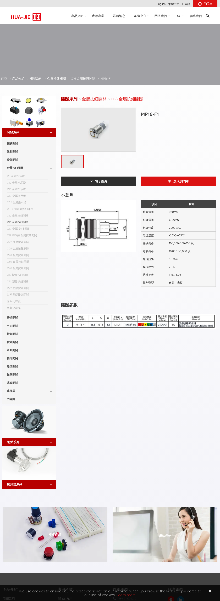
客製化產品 (14, 308)
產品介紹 (77, 16)
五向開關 (12, 326)
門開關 (11, 399)
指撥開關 (12, 358)
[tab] (29, 132)
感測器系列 (14, 484)
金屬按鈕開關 (56, 78)
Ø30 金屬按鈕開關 (18, 261)
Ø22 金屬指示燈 (16, 202)
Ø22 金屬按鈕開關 (18, 242)
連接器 (11, 391)
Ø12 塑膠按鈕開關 (18, 275)
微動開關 (12, 151)
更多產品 (55, 534)
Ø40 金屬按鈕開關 (18, 268)
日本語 (186, 4)
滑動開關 (12, 350)
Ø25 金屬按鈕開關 (18, 248)
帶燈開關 (12, 317)
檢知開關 (12, 334)
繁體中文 (173, 4)
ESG (178, 16)
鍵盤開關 (12, 374)
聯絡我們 (196, 16)
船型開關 (12, 366)
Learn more (126, 595)
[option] (98, 129)
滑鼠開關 (12, 159)
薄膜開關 (12, 382)
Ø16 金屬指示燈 (16, 189)
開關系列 (36, 78)
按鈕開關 (12, 342)
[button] (48, 132)
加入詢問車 (178, 181)
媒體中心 (140, 16)
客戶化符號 (14, 301)
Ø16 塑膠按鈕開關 (18, 281)
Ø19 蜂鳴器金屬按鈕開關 (22, 235)
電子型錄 (98, 181)
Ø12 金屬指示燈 (16, 182)
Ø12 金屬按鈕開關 (18, 215)
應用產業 (98, 16)
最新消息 (119, 16)
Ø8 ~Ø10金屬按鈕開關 (20, 209)
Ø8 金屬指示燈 (16, 176)
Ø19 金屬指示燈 (16, 195)
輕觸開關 (12, 143)
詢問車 (205, 4)
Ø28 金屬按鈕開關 (18, 255)
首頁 (4, 78)
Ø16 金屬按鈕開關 (83, 78)
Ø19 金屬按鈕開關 (18, 228)
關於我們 (161, 16)
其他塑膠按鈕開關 (18, 294)
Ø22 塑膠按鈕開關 (18, 288)
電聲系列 (13, 442)
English (161, 4)
